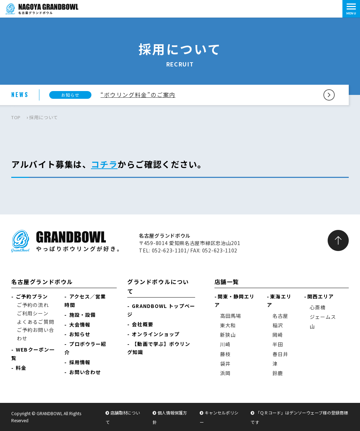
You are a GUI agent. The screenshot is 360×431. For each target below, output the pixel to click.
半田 (277, 344)
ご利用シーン (33, 313)
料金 (21, 367)
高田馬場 (230, 315)
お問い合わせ (85, 371)
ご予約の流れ (33, 304)
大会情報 (79, 324)
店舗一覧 (226, 281)
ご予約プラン (32, 296)
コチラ (104, 164)
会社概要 (142, 324)
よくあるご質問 (35, 321)
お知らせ (79, 333)
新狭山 (228, 334)
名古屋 (280, 315)
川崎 (225, 344)
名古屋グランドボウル (42, 281)
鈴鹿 (277, 373)
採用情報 (79, 362)
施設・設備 (82, 314)
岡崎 (277, 334)
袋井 (225, 363)
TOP (16, 117)
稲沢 (277, 325)
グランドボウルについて (158, 286)
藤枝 (225, 354)
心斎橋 (318, 307)
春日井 (280, 354)
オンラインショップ (156, 333)
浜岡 (225, 373)
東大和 (228, 325)
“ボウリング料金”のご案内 (138, 94)
